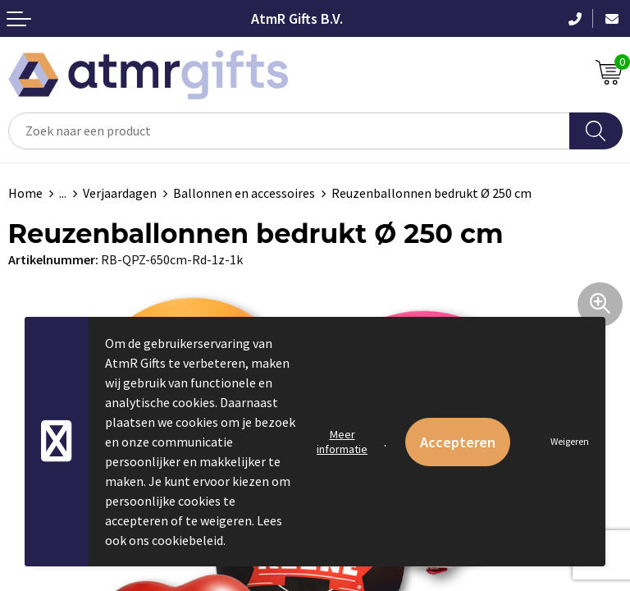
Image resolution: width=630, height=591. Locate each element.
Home (25, 193)
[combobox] (289, 130)
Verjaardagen (120, 193)
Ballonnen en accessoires (244, 193)
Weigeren (569, 441)
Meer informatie (342, 441)
